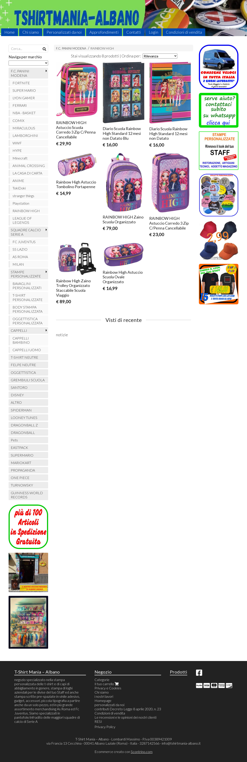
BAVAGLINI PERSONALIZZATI (27, 285)
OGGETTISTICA (23, 372)
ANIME (18, 180)
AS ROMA (20, 257)
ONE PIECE (20, 478)
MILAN (18, 264)
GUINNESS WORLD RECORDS (27, 495)
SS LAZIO (20, 249)
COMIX (18, 120)
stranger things (23, 196)
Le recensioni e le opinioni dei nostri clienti (125, 717)
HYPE (17, 150)
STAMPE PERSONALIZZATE (26, 274)
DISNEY (17, 395)
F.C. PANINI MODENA (71, 48)
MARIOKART (21, 463)
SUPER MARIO (24, 90)
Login (153, 32)
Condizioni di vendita (184, 32)
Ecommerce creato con (123, 751)
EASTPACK (19, 447)
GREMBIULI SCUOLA (28, 380)
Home (9, 32)
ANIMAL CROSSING (29, 165)
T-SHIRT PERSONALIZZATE (28, 297)
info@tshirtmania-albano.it (181, 743)
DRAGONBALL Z (24, 425)
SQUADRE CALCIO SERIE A (26, 232)
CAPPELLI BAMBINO (21, 340)
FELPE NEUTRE (23, 365)
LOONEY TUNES (24, 417)
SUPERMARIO (22, 455)
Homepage (102, 700)
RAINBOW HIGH (102, 48)
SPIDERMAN (21, 410)
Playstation (21, 203)
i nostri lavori (103, 696)
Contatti (133, 32)
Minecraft (20, 158)
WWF (17, 143)
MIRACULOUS (24, 128)
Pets (14, 440)
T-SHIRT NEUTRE (24, 357)
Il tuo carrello (107, 684)
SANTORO (19, 387)
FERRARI (20, 105)
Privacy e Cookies (107, 688)
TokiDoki (19, 188)
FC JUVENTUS (24, 242)
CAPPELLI (19, 330)
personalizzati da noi (109, 705)
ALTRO (16, 402)
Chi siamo (30, 32)
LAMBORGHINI (25, 135)
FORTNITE (21, 83)
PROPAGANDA (23, 470)
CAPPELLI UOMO (27, 350)
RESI (98, 721)
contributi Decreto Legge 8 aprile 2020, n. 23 (127, 709)
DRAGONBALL (23, 432)
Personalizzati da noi (64, 32)
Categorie (101, 680)
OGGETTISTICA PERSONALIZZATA (27, 321)
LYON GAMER (24, 98)
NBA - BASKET (24, 113)
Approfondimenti (104, 32)
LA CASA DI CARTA (27, 173)
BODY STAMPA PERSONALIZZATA (27, 309)
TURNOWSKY (22, 485)
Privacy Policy (104, 727)
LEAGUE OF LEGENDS (22, 220)
